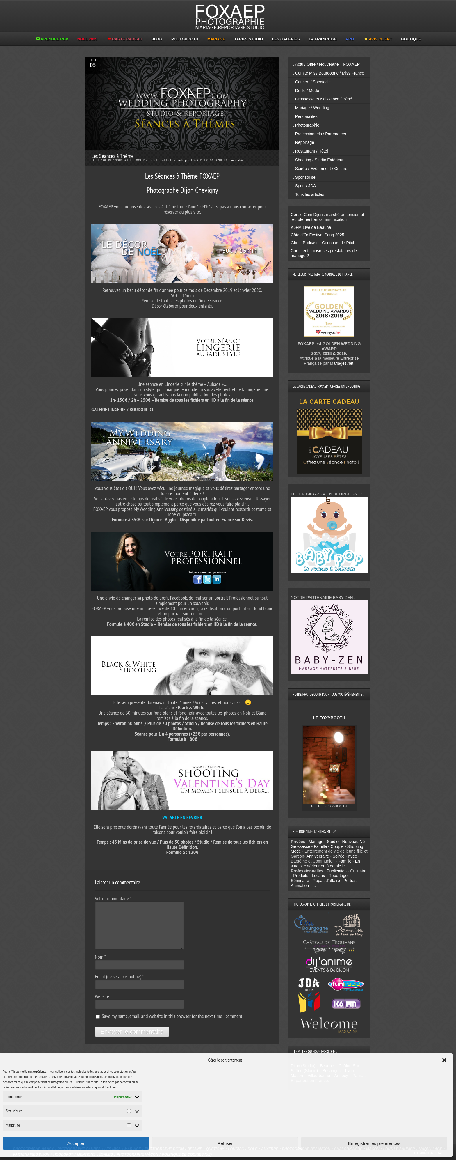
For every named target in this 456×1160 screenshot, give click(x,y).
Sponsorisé (305, 177)
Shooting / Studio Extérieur (319, 159)
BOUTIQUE (411, 39)
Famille (320, 846)
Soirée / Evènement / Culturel (321, 168)
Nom (100, 956)
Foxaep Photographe (207, 160)
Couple (337, 846)
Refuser (225, 1143)
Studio (333, 841)
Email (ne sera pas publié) (119, 976)
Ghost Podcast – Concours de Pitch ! (324, 242)
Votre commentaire (113, 898)
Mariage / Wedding (312, 107)
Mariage (316, 841)
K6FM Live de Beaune (311, 227)
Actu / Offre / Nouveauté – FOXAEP (327, 64)
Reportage (304, 142)
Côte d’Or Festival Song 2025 (317, 235)
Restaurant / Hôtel (311, 151)
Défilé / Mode (307, 90)
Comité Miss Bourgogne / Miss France (329, 73)
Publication (337, 871)
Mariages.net (341, 363)
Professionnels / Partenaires (320, 134)
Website (102, 996)
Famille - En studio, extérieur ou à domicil (325, 863)
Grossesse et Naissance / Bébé (323, 99)
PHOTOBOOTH (184, 39)
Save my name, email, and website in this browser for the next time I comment (172, 1016)
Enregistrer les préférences (374, 1143)
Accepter (76, 1143)
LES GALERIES (286, 39)
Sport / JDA (305, 185)
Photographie (307, 125)
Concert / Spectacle (313, 81)
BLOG (156, 39)
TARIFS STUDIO (248, 39)
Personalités (306, 116)
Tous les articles (161, 160)
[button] (444, 1060)
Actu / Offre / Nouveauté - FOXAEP (119, 160)
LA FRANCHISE (323, 39)
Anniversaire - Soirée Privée (332, 856)
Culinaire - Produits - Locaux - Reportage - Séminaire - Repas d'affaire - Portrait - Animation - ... (328, 878)
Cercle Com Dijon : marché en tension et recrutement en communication (327, 217)
